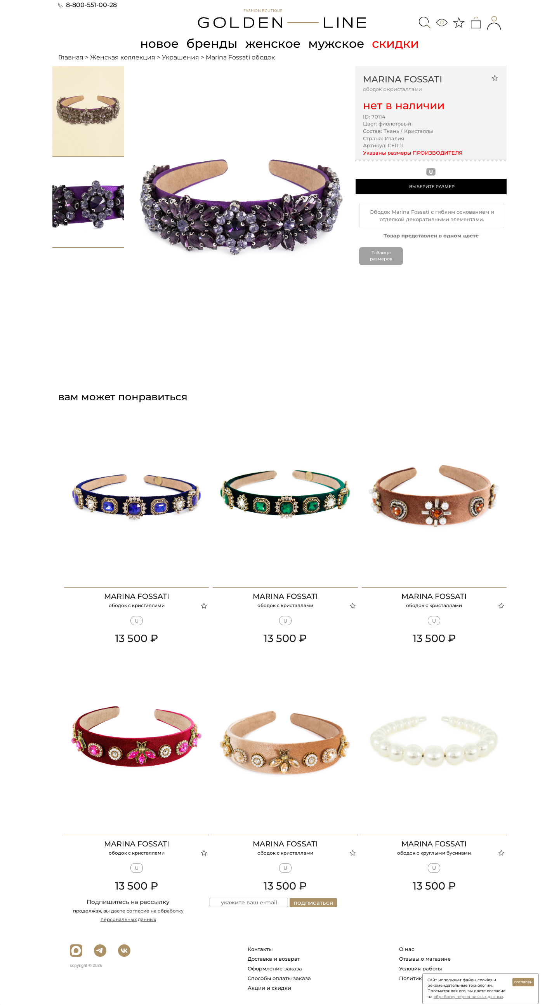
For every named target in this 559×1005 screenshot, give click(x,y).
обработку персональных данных (468, 996)
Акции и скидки (269, 988)
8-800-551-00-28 (87, 5)
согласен (523, 981)
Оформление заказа (275, 968)
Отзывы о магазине (425, 959)
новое (158, 43)
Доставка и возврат (274, 959)
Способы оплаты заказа (279, 978)
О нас (406, 949)
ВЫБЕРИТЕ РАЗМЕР (432, 186)
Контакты (260, 949)
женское (273, 43)
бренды (212, 43)
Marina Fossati (402, 78)
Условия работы (420, 968)
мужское (337, 43)
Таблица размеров (381, 256)
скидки (397, 43)
